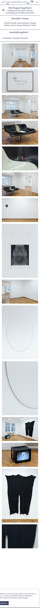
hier (26, 598)
